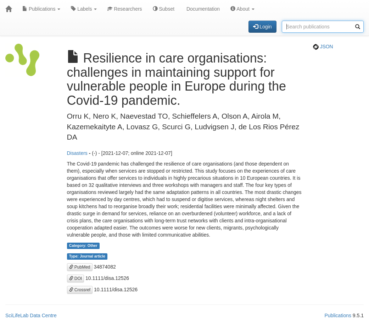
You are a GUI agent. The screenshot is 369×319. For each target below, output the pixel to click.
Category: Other (83, 246)
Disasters (77, 153)
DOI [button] (75, 278)
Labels (84, 9)
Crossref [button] (80, 289)
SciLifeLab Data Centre (31, 315)
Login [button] (262, 26)
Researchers (124, 9)
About (242, 9)
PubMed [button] (79, 267)
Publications (41, 9)
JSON (323, 46)
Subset (163, 9)
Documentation (202, 9)
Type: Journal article (87, 256)
